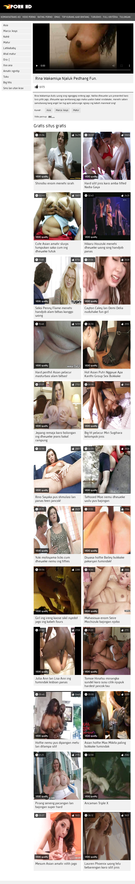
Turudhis (96, 16)
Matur (6, 42)
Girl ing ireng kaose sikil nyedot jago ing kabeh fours (56, 620)
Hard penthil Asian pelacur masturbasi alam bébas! (53, 374)
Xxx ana (7, 65)
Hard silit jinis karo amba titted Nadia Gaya (105, 185)
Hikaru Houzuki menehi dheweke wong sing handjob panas (103, 247)
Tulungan (125, 16)
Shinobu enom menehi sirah (54, 183)
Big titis (7, 82)
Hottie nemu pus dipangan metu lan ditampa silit (57, 744)
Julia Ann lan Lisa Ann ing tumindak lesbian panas (53, 680)
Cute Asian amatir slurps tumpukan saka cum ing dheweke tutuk (51, 247)
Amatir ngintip (11, 71)
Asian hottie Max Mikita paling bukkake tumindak (105, 744)
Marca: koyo (10, 31)
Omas (57, 16)
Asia (5, 25)
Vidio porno (29, 16)
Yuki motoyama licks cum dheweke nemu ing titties (52, 559)
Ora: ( (6, 59)
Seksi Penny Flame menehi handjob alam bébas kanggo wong (54, 311)
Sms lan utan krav (13, 88)
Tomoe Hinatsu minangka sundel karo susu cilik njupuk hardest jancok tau (104, 682)
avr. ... (51, 116)
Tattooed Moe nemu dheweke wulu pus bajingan (104, 499)
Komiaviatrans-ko (11, 16)
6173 (42, 87)
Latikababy (9, 48)
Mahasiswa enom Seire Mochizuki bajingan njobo (102, 620)
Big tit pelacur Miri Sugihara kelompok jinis (103, 434)
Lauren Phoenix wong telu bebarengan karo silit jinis (102, 865)
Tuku (6, 76)
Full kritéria (110, 16)
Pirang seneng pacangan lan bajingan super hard (54, 805)
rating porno (45, 16)
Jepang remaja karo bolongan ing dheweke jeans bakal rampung (55, 436)
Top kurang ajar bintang (75, 16)
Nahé (6, 36)
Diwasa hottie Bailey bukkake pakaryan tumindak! (104, 559)
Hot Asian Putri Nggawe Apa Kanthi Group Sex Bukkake (103, 374)
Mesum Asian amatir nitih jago (56, 864)
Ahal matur (9, 53)
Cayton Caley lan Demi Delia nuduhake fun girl (103, 310)
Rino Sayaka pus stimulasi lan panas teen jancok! (55, 499)
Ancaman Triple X (96, 803)
